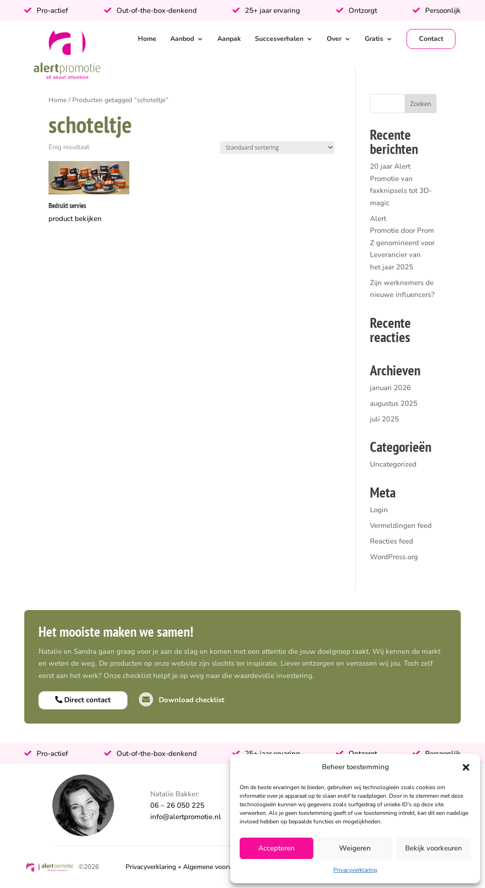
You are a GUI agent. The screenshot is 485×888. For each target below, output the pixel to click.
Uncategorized (393, 464)
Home (147, 38)
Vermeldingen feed (401, 525)
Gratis (374, 38)
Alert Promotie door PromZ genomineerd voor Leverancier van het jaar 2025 (402, 243)
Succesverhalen (279, 38)
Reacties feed (391, 541)
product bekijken (75, 218)
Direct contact (83, 700)
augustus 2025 (393, 403)
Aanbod (182, 38)
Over (334, 38)
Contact (431, 38)
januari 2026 (390, 387)
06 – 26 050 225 (177, 805)
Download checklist (181, 700)
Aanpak (229, 38)
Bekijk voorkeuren (433, 848)
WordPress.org (394, 557)
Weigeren (355, 848)
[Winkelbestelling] (277, 147)
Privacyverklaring (355, 870)
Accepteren (276, 848)
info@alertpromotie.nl (185, 816)
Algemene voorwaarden (218, 866)
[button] (466, 767)
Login (379, 510)
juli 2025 (384, 419)
